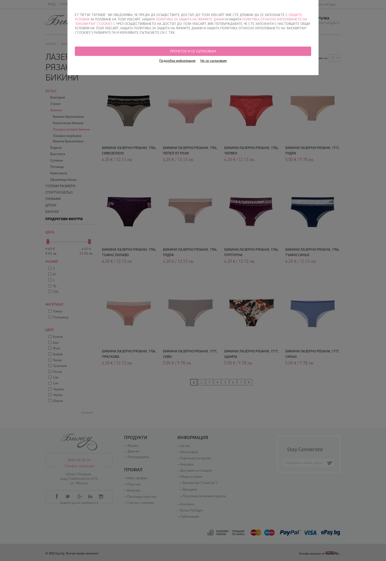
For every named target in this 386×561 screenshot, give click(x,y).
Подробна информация (177, 60)
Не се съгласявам (213, 60)
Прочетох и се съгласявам (193, 51)
